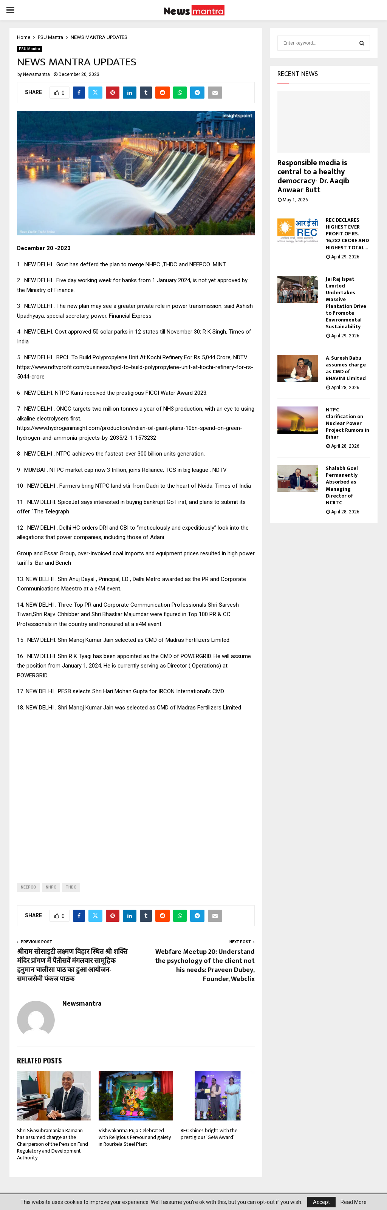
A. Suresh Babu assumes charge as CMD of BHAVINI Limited (346, 370)
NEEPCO (28, 887)
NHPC (51, 887)
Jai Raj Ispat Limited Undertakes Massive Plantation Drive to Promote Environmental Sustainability (346, 305)
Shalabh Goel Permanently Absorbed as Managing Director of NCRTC (342, 487)
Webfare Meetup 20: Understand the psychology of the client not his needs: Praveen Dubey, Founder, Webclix (205, 965)
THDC (71, 887)
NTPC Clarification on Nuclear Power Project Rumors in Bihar (347, 426)
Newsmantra (36, 74)
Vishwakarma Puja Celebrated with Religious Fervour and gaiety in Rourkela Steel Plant (135, 1137)
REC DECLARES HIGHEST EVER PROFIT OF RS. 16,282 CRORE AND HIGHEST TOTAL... (347, 236)
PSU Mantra (29, 49)
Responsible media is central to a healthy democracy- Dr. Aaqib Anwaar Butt (313, 179)
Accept (321, 1202)
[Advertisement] (136, 791)
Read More (354, 1202)
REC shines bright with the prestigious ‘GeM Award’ (209, 1134)
